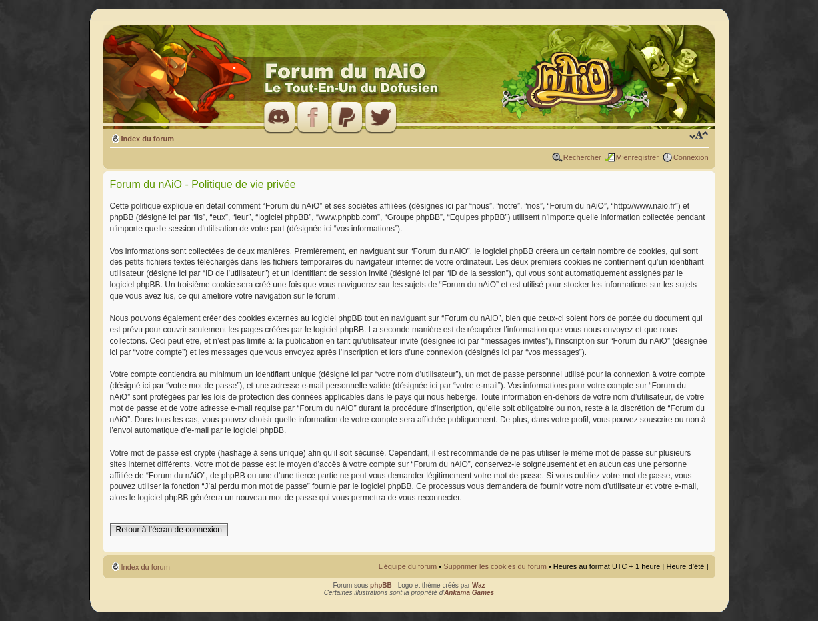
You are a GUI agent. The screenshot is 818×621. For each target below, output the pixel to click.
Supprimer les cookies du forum (495, 566)
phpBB (381, 585)
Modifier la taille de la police (699, 136)
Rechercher (582, 157)
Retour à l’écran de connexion (169, 529)
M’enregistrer (637, 157)
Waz (478, 585)
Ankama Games (469, 592)
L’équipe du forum (408, 566)
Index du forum (147, 139)
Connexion (691, 157)
